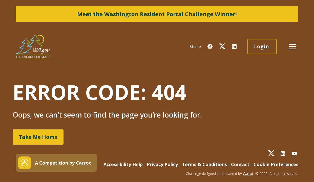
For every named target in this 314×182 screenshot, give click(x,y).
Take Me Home (38, 136)
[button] (210, 46)
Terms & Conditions (204, 164)
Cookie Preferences (276, 164)
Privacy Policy (162, 164)
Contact (240, 164)
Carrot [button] (248, 173)
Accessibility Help (123, 164)
